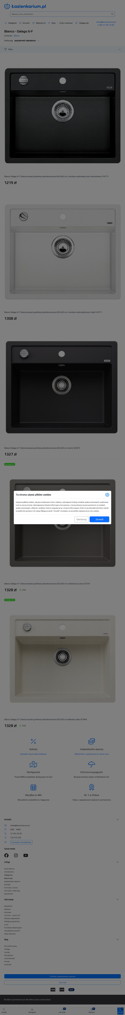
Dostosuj (82, 515)
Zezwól (99, 515)
